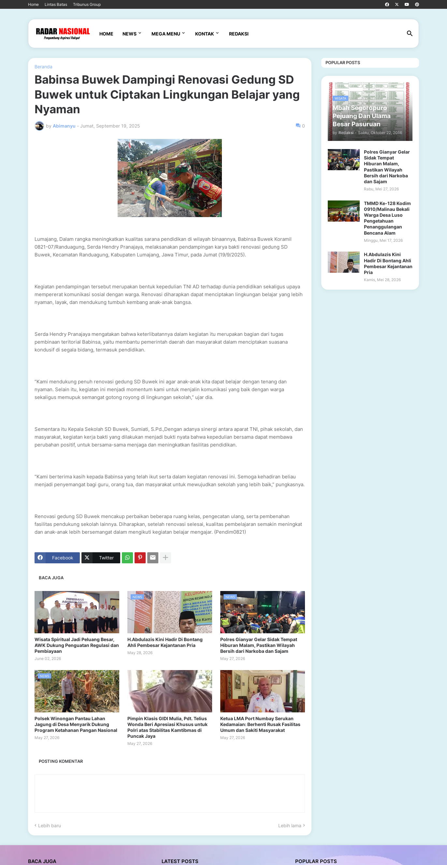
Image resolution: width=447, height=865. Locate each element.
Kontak (204, 33)
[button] (409, 33)
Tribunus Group (87, 4)
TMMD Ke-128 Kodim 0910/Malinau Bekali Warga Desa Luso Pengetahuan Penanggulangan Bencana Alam (387, 218)
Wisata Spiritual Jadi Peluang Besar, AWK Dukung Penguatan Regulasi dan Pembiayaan (77, 645)
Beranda (43, 66)
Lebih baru (49, 825)
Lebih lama (289, 825)
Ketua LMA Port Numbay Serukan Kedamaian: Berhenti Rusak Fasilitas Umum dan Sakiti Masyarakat (260, 724)
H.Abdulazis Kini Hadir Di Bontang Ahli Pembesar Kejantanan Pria (165, 642)
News (130, 33)
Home (33, 4)
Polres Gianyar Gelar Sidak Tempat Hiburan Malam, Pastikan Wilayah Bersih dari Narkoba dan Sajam (258, 645)
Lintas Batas (56, 4)
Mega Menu (165, 33)
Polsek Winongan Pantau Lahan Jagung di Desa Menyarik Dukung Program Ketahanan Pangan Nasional (76, 724)
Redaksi (239, 33)
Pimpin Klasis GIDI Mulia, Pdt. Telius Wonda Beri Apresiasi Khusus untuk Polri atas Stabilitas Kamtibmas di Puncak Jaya (167, 727)
